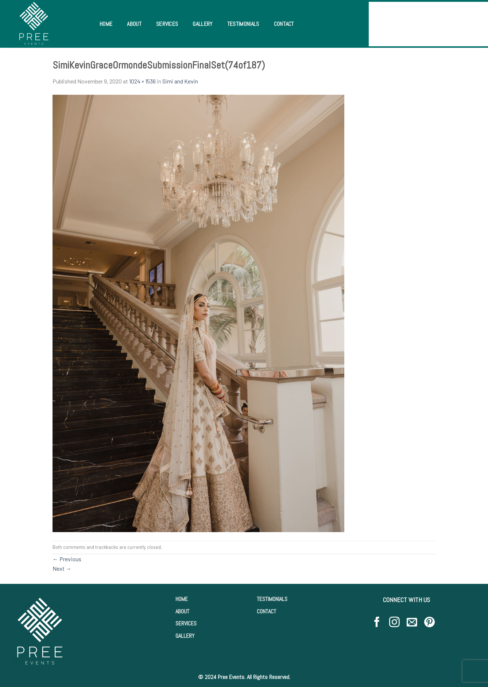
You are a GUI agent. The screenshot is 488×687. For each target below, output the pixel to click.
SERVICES (186, 623)
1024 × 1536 (142, 81)
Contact (284, 24)
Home (106, 24)
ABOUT (182, 611)
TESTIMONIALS (272, 599)
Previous (67, 558)
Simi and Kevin (180, 81)
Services (167, 24)
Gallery (202, 24)
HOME (181, 599)
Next (62, 568)
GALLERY (184, 636)
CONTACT (266, 611)
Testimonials (243, 24)
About (134, 24)
